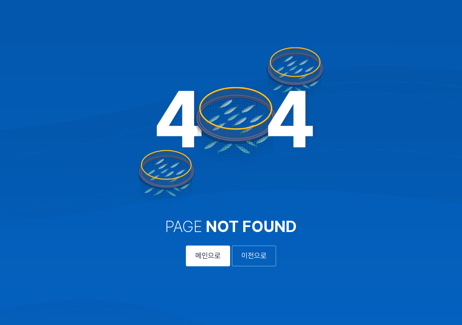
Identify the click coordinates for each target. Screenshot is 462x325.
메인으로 (208, 255)
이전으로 (254, 255)
